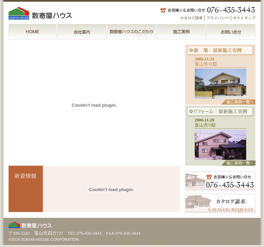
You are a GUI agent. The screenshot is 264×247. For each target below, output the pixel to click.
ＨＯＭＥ (33, 31)
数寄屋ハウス (41, 13)
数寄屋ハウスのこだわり (132, 31)
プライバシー (217, 18)
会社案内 (82, 31)
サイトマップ (244, 18)
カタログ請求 (191, 18)
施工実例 (181, 31)
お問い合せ (230, 31)
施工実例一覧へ (238, 102)
